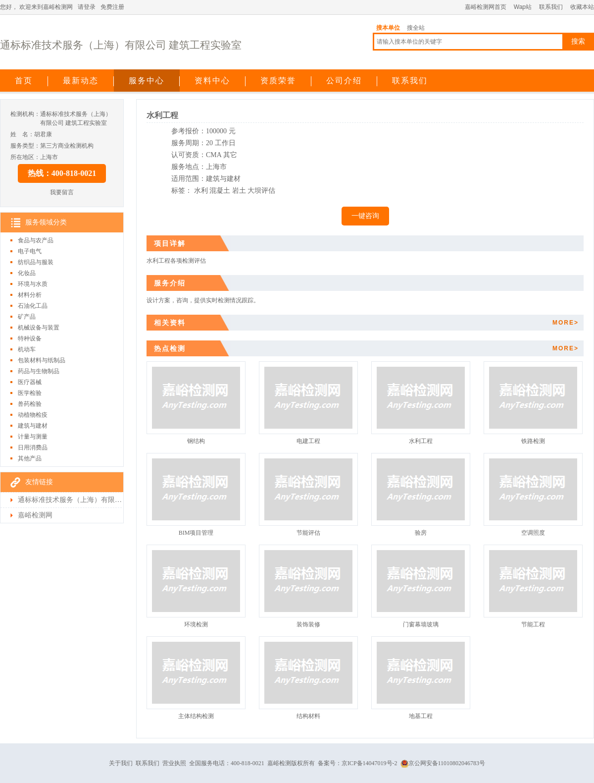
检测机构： (25, 114)
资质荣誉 (278, 80)
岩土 (239, 190)
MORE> (565, 322)
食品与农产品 (35, 240)
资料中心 (212, 80)
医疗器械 (30, 382)
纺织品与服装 (35, 262)
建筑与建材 (33, 425)
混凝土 (219, 190)
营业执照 (174, 763)
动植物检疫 (33, 414)
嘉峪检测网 (35, 515)
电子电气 (30, 251)
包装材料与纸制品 (41, 360)
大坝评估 (261, 190)
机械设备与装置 (38, 327)
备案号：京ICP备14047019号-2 (357, 763)
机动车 (27, 349)
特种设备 (30, 338)
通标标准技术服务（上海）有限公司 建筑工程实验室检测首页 (70, 499)
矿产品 (27, 316)
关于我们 (121, 763)
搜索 (578, 41)
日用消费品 (33, 447)
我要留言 (62, 192)
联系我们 (551, 6)
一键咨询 (365, 216)
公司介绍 (344, 80)
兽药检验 (30, 403)
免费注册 (112, 6)
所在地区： (25, 157)
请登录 (87, 6)
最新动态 (81, 80)
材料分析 (30, 294)
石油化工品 (33, 305)
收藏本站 (582, 6)
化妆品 (27, 273)
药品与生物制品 (38, 371)
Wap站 (523, 6)
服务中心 (146, 80)
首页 (24, 80)
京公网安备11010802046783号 (443, 763)
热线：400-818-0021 (62, 173)
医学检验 (30, 393)
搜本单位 (388, 27)
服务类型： (25, 145)
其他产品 (30, 458)
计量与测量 (33, 436)
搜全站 (416, 27)
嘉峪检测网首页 (485, 6)
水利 (201, 190)
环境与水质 (33, 283)
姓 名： (22, 134)
